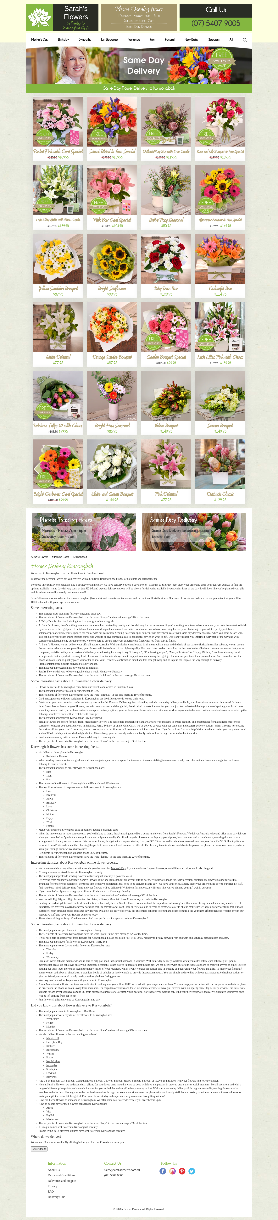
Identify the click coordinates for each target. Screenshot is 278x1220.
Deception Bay (54, 1042)
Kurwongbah (80, 556)
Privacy (52, 1186)
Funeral (170, 40)
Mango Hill (52, 1038)
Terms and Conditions (61, 1175)
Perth (99, 725)
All (231, 40)
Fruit (152, 40)
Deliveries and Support (62, 1180)
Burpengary (52, 1049)
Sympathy (85, 40)
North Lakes (53, 1061)
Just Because (109, 40)
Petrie (49, 1057)
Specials (214, 40)
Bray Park (51, 1076)
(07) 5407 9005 (216, 23)
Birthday (63, 40)
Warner (50, 1053)
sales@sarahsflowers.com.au (122, 1170)
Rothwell (51, 1046)
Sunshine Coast (60, 556)
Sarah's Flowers (39, 556)
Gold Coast (129, 725)
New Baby (191, 40)
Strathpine (52, 1069)
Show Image (39, 1148)
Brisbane (90, 725)
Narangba (51, 1065)
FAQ (51, 1191)
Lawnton (51, 1073)
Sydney (107, 725)
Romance (134, 40)
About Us (54, 1170)
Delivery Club (56, 1197)
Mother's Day (39, 40)
